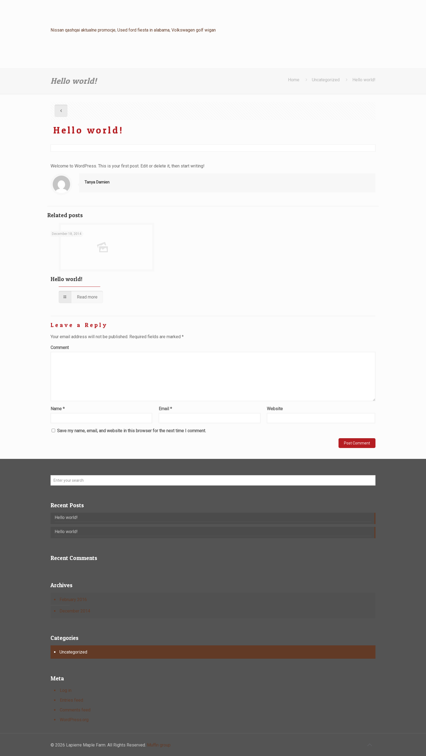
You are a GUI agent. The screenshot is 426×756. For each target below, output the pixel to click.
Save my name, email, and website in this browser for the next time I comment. (131, 430)
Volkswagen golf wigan (193, 30)
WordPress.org (74, 719)
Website (275, 408)
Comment (60, 347)
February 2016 (73, 599)
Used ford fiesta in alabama (143, 30)
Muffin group (159, 745)
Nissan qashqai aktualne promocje (83, 30)
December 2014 (74, 611)
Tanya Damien (96, 182)
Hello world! (363, 79)
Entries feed (71, 700)
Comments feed (75, 710)
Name (58, 408)
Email (165, 408)
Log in (65, 690)
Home (293, 79)
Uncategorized (326, 79)
